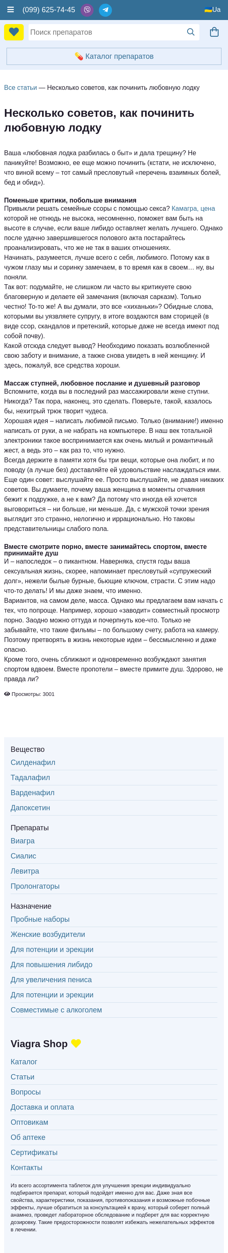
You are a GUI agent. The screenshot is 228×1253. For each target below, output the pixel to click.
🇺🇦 (208, 9)
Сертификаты (34, 1152)
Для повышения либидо (51, 965)
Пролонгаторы (35, 886)
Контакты (26, 1168)
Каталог (24, 1062)
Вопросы (26, 1092)
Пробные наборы (40, 919)
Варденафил (32, 793)
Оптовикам (29, 1122)
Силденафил (33, 762)
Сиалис (23, 856)
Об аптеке (28, 1137)
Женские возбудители (48, 934)
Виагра (23, 841)
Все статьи (20, 87)
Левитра (25, 871)
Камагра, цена (193, 208)
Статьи (22, 1077)
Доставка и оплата (42, 1107)
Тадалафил (30, 778)
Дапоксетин (30, 808)
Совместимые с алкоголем (56, 1010)
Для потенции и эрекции (52, 949)
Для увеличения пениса (51, 980)
